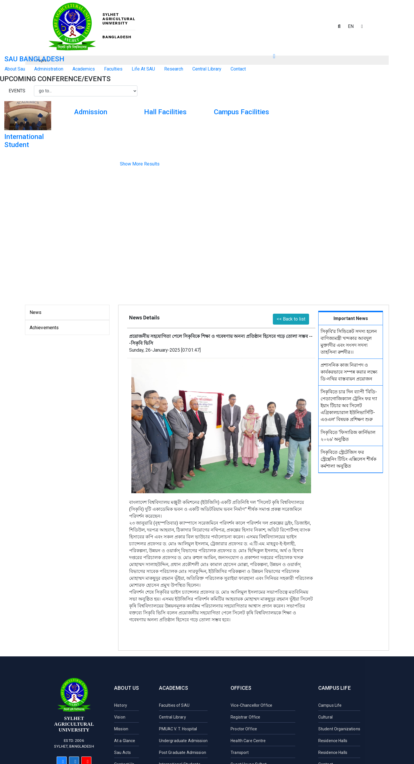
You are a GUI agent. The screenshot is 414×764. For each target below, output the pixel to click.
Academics (173, 688)
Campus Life (334, 688)
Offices (241, 688)
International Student (24, 141)
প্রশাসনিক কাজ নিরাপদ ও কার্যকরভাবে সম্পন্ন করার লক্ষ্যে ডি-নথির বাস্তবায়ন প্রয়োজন (349, 372)
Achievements (44, 327)
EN (351, 26)
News (36, 312)
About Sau (15, 69)
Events (17, 91)
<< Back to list (291, 319)
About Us (126, 688)
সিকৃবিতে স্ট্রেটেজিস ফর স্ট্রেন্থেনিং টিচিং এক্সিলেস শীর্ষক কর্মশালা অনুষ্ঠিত (348, 459)
